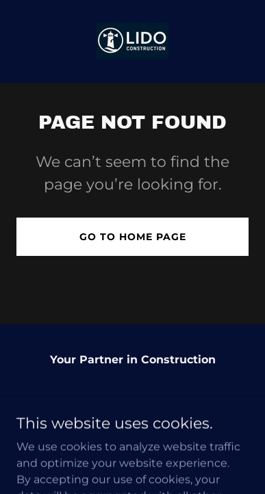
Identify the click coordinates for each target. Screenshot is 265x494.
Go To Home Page (132, 237)
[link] (132, 41)
